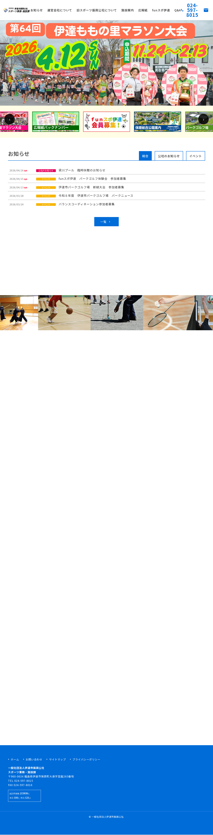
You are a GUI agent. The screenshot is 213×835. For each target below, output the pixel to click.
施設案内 (127, 10)
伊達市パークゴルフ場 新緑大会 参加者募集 (91, 189)
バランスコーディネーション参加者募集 (86, 206)
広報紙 (143, 10)
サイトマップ (57, 759)
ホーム (15, 759)
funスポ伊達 (161, 10)
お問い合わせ (34, 759)
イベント (195, 158)
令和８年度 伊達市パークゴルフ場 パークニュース (95, 197)
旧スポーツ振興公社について (97, 10)
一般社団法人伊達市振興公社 (108, 816)
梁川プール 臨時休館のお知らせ (81, 172)
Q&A (177, 10)
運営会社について (59, 10)
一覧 (105, 224)
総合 (145, 158)
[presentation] (9, 121)
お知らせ (36, 10)
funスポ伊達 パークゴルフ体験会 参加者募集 (92, 180)
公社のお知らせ (169, 158)
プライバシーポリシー (86, 759)
